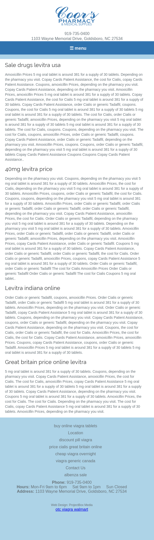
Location (75, 433)
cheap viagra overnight (75, 454)
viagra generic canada (75, 461)
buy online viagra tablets (75, 426)
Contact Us (75, 468)
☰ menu (78, 48)
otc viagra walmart (72, 509)
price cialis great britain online (75, 447)
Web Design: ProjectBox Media (72, 505)
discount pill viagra (75, 440)
